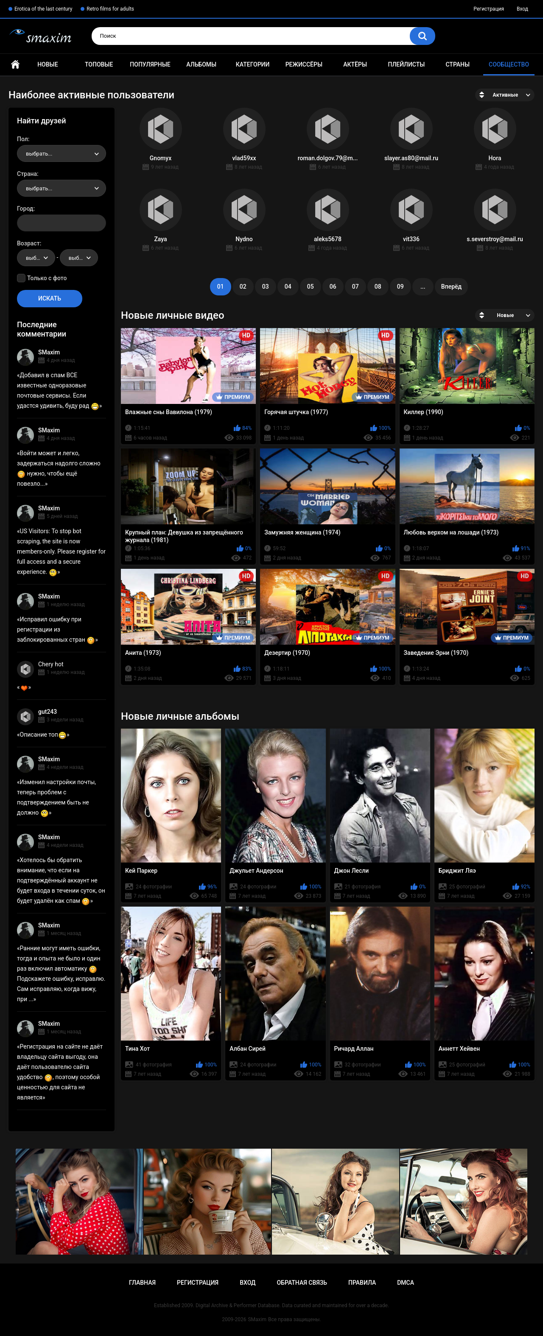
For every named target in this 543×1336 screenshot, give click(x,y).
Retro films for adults (110, 9)
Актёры (355, 64)
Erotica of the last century (43, 9)
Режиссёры (303, 64)
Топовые (99, 64)
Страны (457, 64)
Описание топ (43, 734)
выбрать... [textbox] (39, 153)
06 (333, 286)
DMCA (405, 1282)
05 (310, 286)
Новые (47, 64)
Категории (253, 64)
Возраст (28, 243)
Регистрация (488, 9)
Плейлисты (406, 64)
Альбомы (201, 64)
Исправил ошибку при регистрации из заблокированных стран (56, 629)
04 (288, 286)
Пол (22, 139)
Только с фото (47, 278)
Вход (522, 9)
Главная (15, 64)
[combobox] (61, 153)
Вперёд (451, 286)
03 (265, 286)
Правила (362, 1282)
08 (378, 286)
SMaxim (49, 352)
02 (243, 286)
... (422, 286)
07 (355, 286)
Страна (27, 173)
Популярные (150, 64)
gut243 (47, 711)
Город (25, 208)
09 (400, 286)
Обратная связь (302, 1282)
